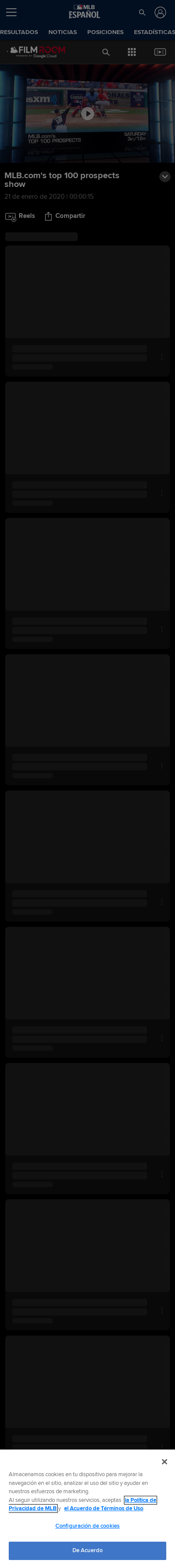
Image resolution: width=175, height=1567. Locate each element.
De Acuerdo (87, 1550)
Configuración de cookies (87, 1525)
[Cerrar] (164, 1461)
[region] (87, 1508)
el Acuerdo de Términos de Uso (103, 1508)
